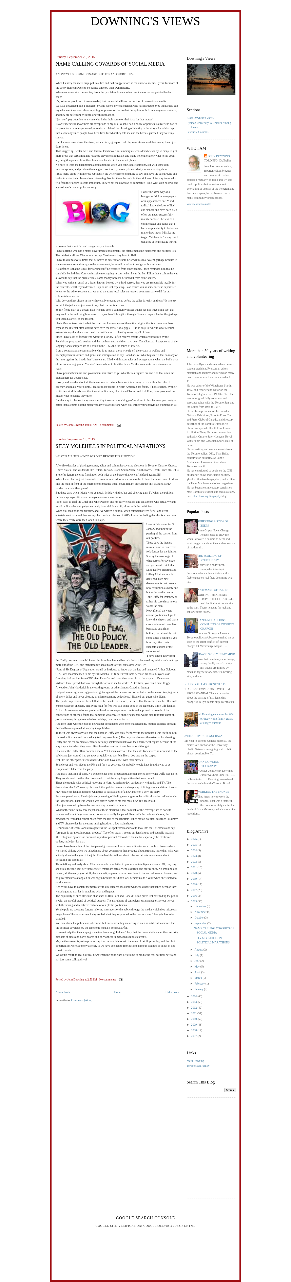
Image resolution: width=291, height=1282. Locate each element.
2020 (194, 873)
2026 (194, 839)
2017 (194, 890)
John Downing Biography (206, 496)
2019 (194, 878)
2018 (194, 884)
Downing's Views (145, 21)
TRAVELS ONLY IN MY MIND (216, 654)
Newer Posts (63, 992)
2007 (194, 1036)
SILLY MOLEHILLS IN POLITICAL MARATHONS (111, 446)
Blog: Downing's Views (200, 117)
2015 (194, 901)
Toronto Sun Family (198, 1065)
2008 (194, 1030)
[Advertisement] (145, 39)
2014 (194, 996)
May (197, 966)
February (199, 983)
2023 (194, 856)
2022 (194, 861)
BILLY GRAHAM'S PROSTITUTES (205, 684)
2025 (194, 844)
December (200, 906)
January (199, 989)
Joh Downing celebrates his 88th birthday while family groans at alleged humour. (215, 718)
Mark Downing (195, 1060)
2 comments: (107, 424)
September (200, 923)
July (197, 955)
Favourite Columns (198, 132)
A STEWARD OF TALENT (213, 590)
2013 (194, 1002)
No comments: (108, 979)
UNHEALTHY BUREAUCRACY (203, 735)
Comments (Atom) (81, 1000)
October (199, 917)
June (197, 960)
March (198, 977)
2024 (194, 850)
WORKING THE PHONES (213, 791)
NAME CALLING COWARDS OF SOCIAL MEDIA (110, 64)
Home (117, 992)
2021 (194, 867)
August (198, 949)
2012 (194, 1007)
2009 (194, 1024)
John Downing (219, 156)
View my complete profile (199, 204)
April (197, 972)
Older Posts (172, 992)
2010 (194, 1019)
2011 (194, 1013)
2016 (194, 895)
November (200, 911)
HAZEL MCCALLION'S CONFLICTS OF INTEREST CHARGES (215, 624)
